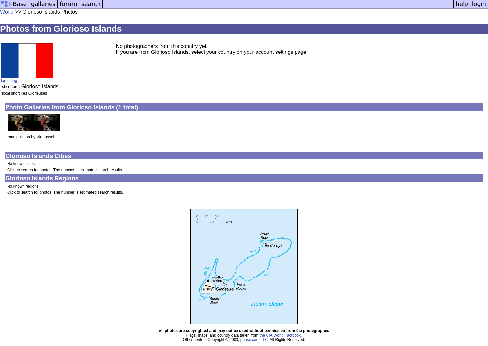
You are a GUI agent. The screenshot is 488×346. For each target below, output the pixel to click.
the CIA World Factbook (280, 335)
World (7, 12)
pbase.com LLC (254, 340)
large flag (9, 80)
